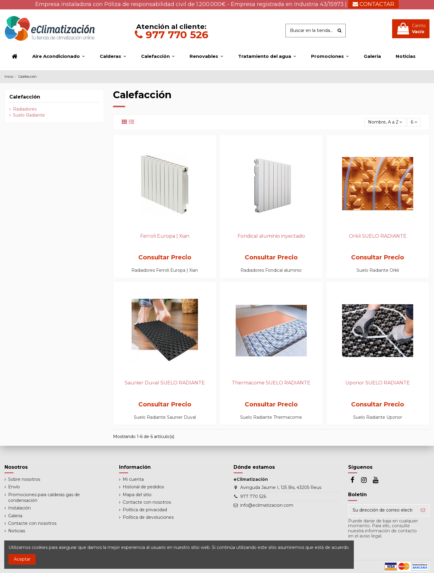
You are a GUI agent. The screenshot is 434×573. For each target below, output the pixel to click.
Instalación (19, 508)
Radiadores (24, 109)
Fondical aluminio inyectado (271, 236)
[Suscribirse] (423, 510)
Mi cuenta (133, 479)
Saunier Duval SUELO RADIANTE (165, 383)
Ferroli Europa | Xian (164, 236)
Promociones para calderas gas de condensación (44, 497)
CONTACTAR (373, 4)
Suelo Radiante (29, 115)
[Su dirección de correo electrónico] (382, 510)
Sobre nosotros (24, 479)
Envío (14, 487)
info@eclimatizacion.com (266, 505)
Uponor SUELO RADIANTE (377, 383)
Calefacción (24, 97)
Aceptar (22, 559)
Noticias (16, 531)
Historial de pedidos (143, 487)
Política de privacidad (145, 509)
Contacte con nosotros (32, 523)
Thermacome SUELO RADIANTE (271, 383)
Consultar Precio (164, 257)
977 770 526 (171, 34)
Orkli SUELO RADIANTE (378, 236)
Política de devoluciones (148, 517)
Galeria (15, 515)
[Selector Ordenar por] (385, 122)
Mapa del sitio (137, 494)
